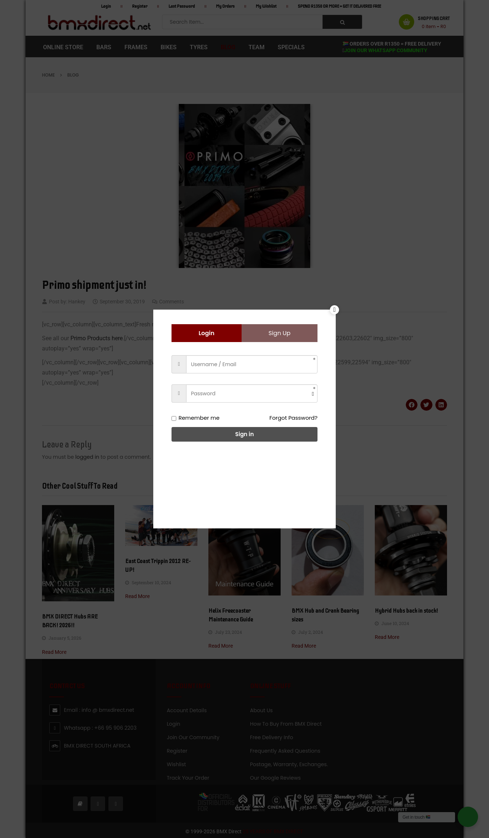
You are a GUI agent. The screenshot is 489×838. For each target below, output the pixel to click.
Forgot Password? (293, 418)
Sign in (244, 434)
